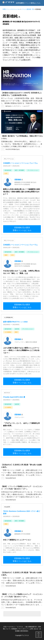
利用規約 (14, 629)
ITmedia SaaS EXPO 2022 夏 (14, 397)
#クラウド (7, 392)
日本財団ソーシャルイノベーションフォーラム (20, 163)
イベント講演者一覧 (27, 9)
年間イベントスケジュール (11, 9)
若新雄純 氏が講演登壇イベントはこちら (22, 229)
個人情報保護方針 (31, 627)
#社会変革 (7, 507)
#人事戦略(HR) (8, 317)
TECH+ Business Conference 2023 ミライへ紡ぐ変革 (21, 512)
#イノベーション (9, 158)
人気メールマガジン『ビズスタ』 (13, 627)
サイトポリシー (23, 629)
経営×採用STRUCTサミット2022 (15, 322)
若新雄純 (17, 179)
